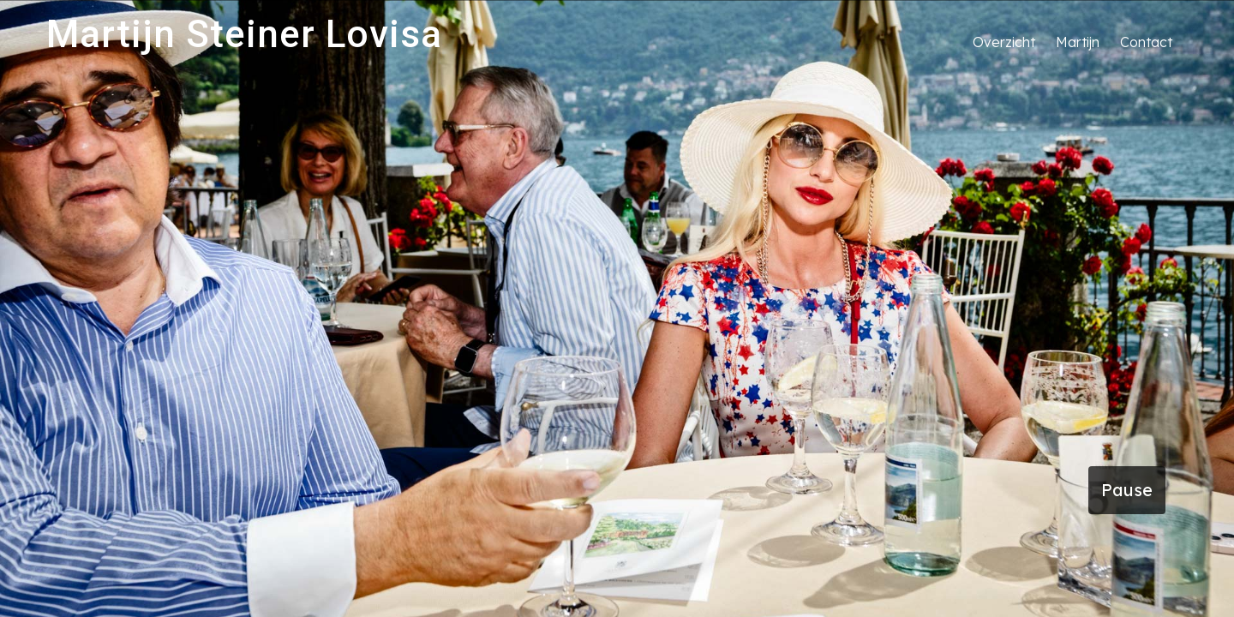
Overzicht (1004, 42)
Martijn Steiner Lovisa (244, 34)
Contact (1146, 42)
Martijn (1077, 42)
